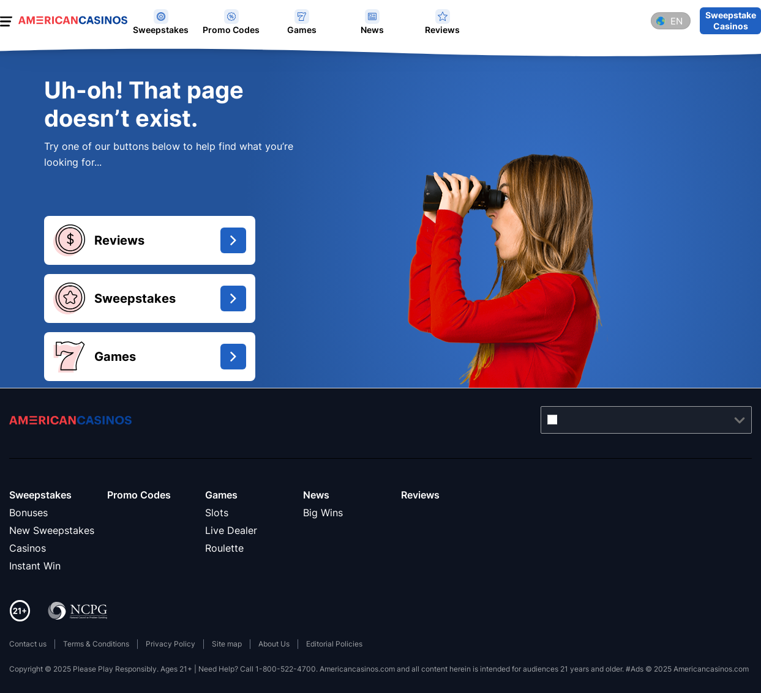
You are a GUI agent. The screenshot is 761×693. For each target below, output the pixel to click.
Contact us (28, 643)
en (676, 21)
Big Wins (323, 512)
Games (221, 495)
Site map (227, 643)
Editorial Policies (334, 643)
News (316, 495)
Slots (216, 512)
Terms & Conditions (96, 643)
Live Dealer (231, 530)
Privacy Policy (170, 643)
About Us (274, 643)
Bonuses (28, 512)
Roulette (224, 548)
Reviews (420, 495)
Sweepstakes (40, 495)
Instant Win (35, 566)
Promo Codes (139, 495)
